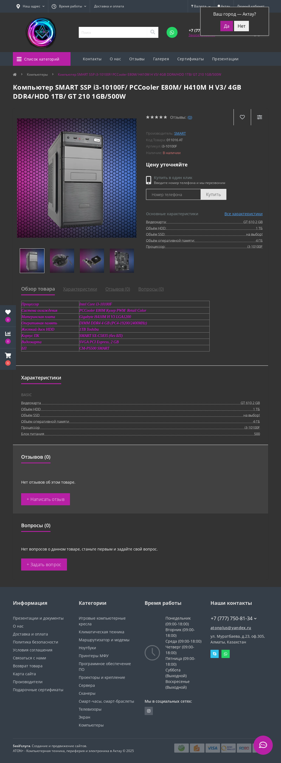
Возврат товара (28, 665)
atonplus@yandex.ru (230, 627)
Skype (214, 654)
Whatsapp (225, 654)
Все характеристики (243, 213)
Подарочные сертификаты (38, 689)
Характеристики (80, 289)
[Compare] (259, 117)
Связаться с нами (29, 657)
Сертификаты (190, 58)
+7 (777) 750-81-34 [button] (234, 618)
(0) (190, 117)
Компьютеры (37, 74)
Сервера (87, 685)
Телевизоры (90, 709)
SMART (180, 133)
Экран (84, 717)
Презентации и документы (38, 618)
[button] (8, 359)
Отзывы (137, 58)
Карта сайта (24, 673)
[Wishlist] (242, 117)
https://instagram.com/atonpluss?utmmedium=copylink (148, 711)
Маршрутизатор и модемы (104, 639)
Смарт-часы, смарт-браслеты (106, 701)
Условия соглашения (32, 650)
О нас (115, 58)
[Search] (152, 32)
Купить (213, 194)
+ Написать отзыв (45, 499)
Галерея (161, 58)
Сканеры (87, 693)
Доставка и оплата (109, 6)
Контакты (92, 58)
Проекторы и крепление (102, 677)
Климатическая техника (101, 631)
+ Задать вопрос (44, 564)
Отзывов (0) (117, 289)
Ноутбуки (87, 647)
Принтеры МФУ (94, 655)
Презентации (225, 58)
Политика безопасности (35, 642)
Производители (28, 681)
